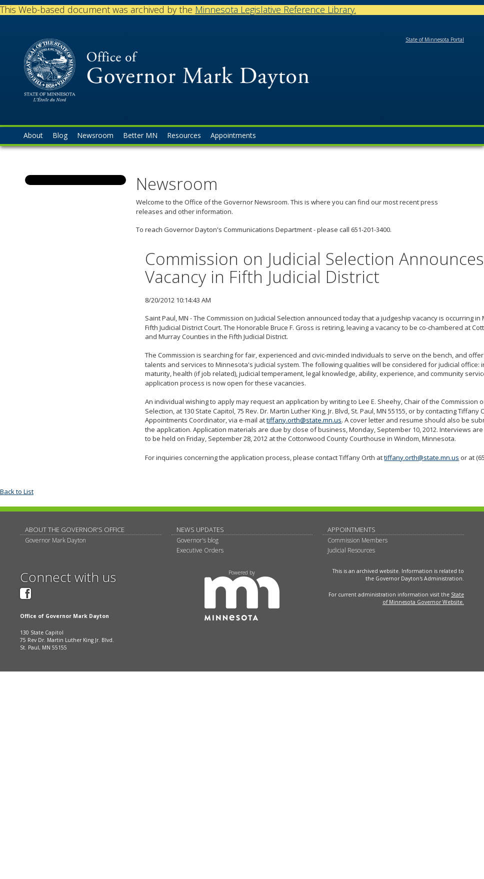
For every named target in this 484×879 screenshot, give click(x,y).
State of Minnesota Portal (435, 39)
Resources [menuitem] (184, 135)
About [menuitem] (33, 135)
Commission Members (358, 540)
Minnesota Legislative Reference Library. (275, 10)
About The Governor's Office (74, 529)
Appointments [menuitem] (233, 135)
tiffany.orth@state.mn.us (304, 420)
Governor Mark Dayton (55, 540)
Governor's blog (197, 540)
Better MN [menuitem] (140, 135)
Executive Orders (200, 550)
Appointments (352, 529)
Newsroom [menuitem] (95, 135)
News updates (200, 529)
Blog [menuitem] (60, 135)
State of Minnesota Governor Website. (423, 598)
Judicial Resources (351, 550)
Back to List (17, 491)
